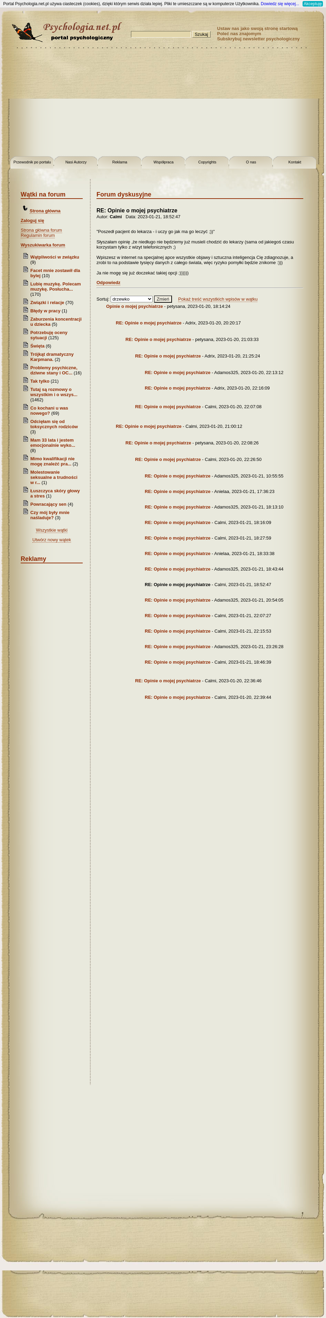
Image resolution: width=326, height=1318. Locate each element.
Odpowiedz (108, 282)
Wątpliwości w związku (54, 257)
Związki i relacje (47, 302)
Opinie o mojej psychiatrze (134, 306)
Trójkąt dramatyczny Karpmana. (52, 357)
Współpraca (163, 162)
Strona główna (45, 210)
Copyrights (207, 162)
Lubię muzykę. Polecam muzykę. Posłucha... (55, 286)
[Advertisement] (163, 103)
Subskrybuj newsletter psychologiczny (258, 38)
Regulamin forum (38, 235)
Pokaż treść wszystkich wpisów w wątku (217, 299)
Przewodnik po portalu (32, 162)
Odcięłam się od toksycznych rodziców (54, 424)
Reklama (119, 162)
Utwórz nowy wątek (51, 539)
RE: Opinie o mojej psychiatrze (149, 322)
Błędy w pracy (45, 310)
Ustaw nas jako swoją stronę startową (257, 28)
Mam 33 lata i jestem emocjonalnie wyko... (52, 442)
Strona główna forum (41, 230)
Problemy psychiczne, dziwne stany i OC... (54, 370)
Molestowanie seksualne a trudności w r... (54, 477)
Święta (37, 346)
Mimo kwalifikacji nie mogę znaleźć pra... (52, 461)
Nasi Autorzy (76, 162)
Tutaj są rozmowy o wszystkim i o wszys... (54, 392)
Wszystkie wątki (52, 530)
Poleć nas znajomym (239, 33)
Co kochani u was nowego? (49, 410)
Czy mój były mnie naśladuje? (49, 515)
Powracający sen (48, 504)
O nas (251, 162)
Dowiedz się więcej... (280, 3)
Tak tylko (39, 381)
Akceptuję (313, 3)
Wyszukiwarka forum (43, 245)
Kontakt (294, 162)
